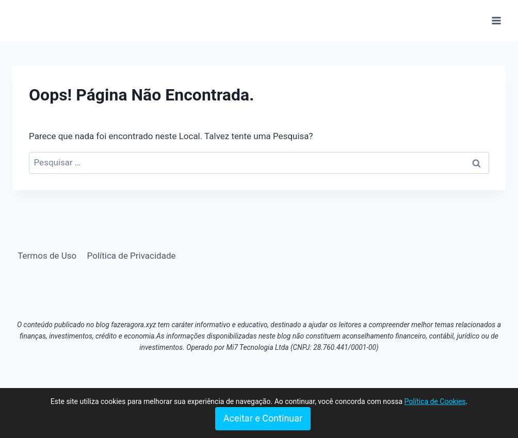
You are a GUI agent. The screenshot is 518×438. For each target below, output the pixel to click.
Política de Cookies (435, 401)
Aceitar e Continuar (262, 418)
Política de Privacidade (131, 255)
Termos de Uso (47, 255)
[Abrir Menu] (496, 20)
